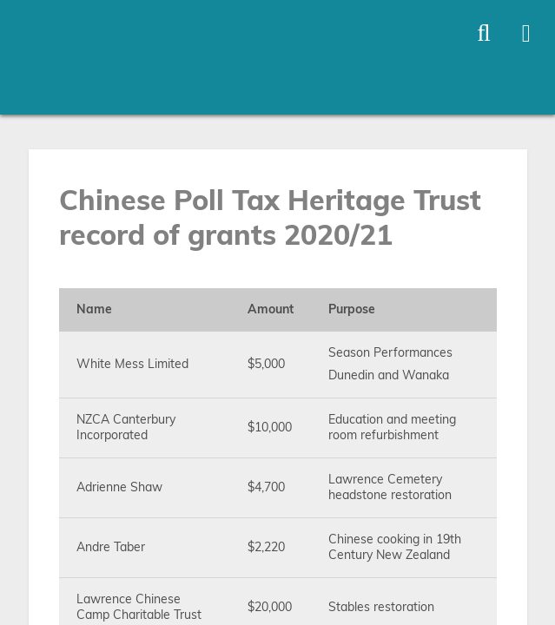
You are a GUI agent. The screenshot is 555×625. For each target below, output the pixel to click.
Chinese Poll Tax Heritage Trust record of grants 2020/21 (270, 219)
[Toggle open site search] (484, 33)
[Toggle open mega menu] (526, 33)
